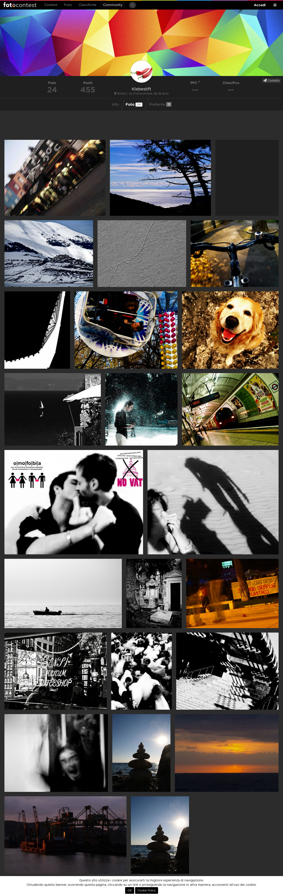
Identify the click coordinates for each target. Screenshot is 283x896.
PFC (195, 83)
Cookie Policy (147, 890)
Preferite (160, 104)
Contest (50, 5)
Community (112, 5)
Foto (68, 5)
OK (130, 890)
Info (115, 104)
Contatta (271, 80)
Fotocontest (19, 4)
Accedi (260, 5)
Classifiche (87, 5)
